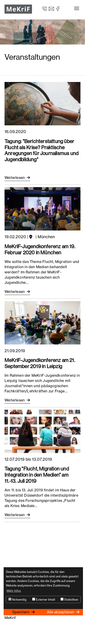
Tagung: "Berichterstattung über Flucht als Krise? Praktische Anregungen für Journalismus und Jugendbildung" (41, 150)
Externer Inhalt (43, 599)
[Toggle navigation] (76, 8)
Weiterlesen (15, 177)
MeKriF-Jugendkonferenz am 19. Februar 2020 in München (40, 249)
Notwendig (17, 599)
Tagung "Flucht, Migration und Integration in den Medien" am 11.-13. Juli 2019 (37, 475)
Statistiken (69, 599)
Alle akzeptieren (61, 612)
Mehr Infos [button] (14, 590)
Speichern (21, 612)
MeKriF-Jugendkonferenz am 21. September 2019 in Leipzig (40, 363)
